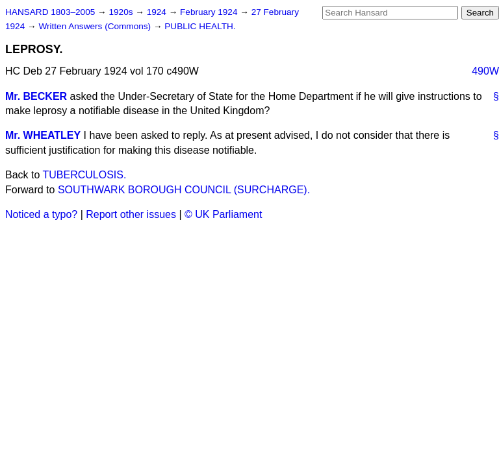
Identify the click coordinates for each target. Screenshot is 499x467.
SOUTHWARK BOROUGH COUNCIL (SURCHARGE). (184, 189)
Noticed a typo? (41, 214)
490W (485, 71)
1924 (158, 12)
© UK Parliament (223, 214)
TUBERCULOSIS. (85, 174)
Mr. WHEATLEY (43, 135)
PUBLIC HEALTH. (199, 26)
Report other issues (131, 214)
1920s (122, 12)
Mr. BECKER (36, 96)
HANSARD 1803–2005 (50, 12)
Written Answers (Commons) (95, 26)
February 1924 (210, 12)
